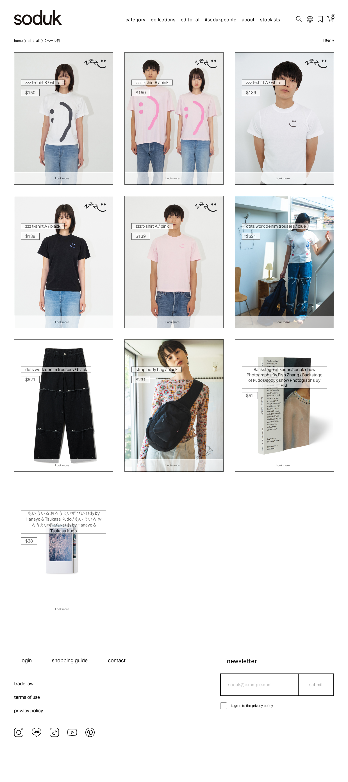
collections (163, 20)
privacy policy (28, 711)
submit (316, 684)
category (135, 20)
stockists (270, 20)
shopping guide (70, 660)
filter (327, 40)
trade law (23, 684)
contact (117, 660)
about (248, 20)
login (26, 660)
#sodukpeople (220, 20)
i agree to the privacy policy (252, 706)
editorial (190, 20)
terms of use (27, 697)
